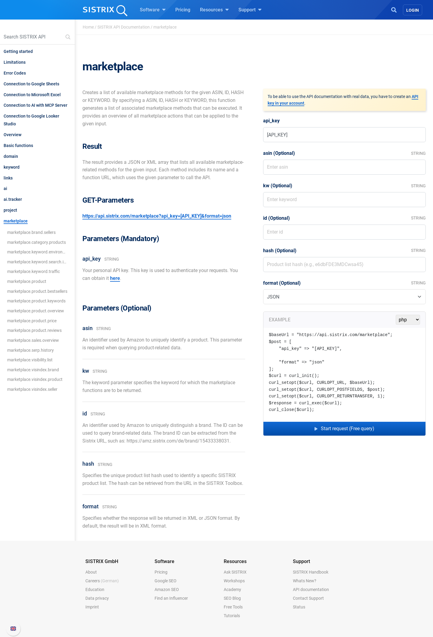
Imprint (92, 607)
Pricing (182, 10)
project (10, 210)
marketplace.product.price (32, 320)
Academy (232, 589)
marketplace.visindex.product (35, 379)
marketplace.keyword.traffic (33, 271)
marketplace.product (26, 281)
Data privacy (97, 598)
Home (88, 27)
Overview (12, 134)
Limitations (15, 62)
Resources (214, 10)
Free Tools (233, 607)
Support (250, 10)
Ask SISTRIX (235, 572)
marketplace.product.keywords (36, 301)
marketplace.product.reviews (34, 330)
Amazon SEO (167, 589)
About (91, 572)
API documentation (311, 589)
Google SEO (166, 580)
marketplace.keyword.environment (37, 252)
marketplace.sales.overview (33, 340)
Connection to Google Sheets (31, 83)
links (8, 178)
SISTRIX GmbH (101, 561)
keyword (12, 167)
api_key (271, 121)
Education (94, 589)
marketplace (16, 221)
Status (299, 607)
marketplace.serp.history (30, 350)
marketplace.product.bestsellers (37, 291)
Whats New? (304, 580)
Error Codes (15, 73)
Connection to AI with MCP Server (35, 105)
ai (5, 188)
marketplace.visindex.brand (33, 369)
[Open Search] (394, 9)
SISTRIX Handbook (310, 572)
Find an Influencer (171, 598)
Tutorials (232, 615)
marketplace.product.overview (35, 310)
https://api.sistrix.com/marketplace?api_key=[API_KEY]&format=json (156, 216)
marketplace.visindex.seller (32, 389)
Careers (102, 580)
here (115, 278)
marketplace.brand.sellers (31, 232)
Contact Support (308, 598)
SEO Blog (232, 598)
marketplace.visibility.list (30, 359)
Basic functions (18, 145)
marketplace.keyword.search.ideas (37, 261)
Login (412, 10)
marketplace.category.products (36, 242)
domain (11, 156)
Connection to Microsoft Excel (32, 94)
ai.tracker (13, 199)
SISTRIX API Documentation (123, 27)
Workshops (234, 580)
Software (153, 10)
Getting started (18, 51)
